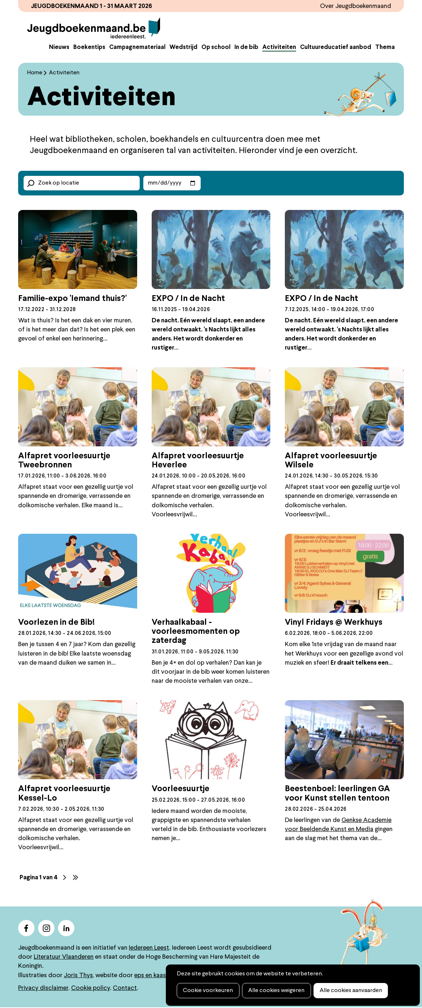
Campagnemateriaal (137, 48)
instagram (46, 929)
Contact (125, 989)
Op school (215, 48)
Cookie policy (90, 989)
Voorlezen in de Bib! (56, 623)
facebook (26, 929)
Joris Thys (78, 976)
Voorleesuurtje (180, 790)
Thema (385, 48)
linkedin (66, 929)
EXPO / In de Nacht (188, 299)
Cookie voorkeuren (208, 990)
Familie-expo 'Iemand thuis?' (72, 299)
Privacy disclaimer (43, 989)
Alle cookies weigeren (275, 990)
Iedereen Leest (149, 949)
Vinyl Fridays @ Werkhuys (333, 623)
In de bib (246, 48)
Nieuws (59, 48)
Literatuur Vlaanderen (64, 958)
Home (34, 74)
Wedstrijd (183, 48)
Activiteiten (279, 48)
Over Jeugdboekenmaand (355, 6)
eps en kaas (150, 976)
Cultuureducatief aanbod (335, 48)
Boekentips (89, 48)
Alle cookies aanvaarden (348, 990)
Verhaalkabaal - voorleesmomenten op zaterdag (196, 632)
